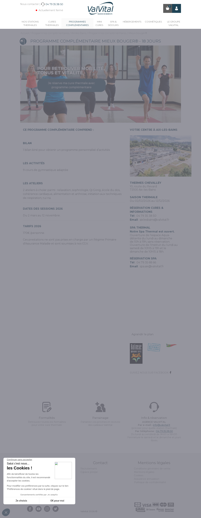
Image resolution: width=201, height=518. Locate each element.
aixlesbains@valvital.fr (154, 219)
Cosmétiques (153, 21)
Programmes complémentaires (77, 23)
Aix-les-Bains (79, 33)
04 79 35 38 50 (146, 215)
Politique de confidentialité (150, 482)
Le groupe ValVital (173, 23)
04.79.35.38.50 (164, 431)
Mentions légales (144, 472)
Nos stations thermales (30, 23)
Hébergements (132, 21)
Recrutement (88, 468)
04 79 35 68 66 (146, 262)
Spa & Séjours (113, 23)
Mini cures (99, 23)
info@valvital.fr (161, 425)
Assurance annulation (146, 478)
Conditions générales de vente (152, 468)
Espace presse (89, 472)
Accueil (25, 33)
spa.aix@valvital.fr (152, 266)
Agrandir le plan (142, 334)
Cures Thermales (52, 23)
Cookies (138, 475)
